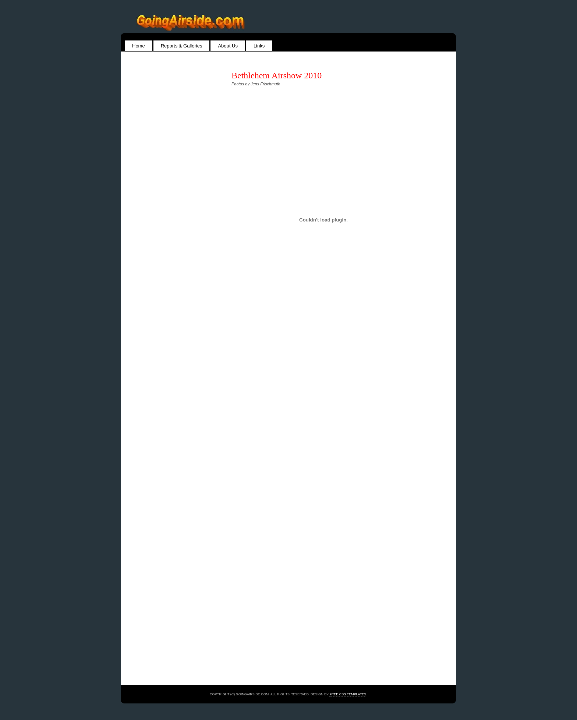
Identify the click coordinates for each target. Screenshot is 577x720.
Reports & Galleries (181, 46)
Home (138, 46)
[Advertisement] (161, 223)
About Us (227, 46)
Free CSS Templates (347, 694)
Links (259, 46)
